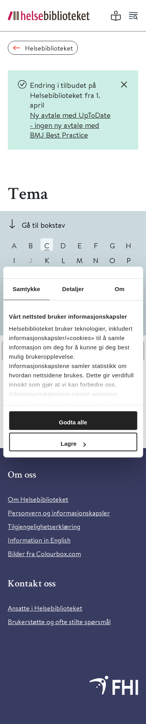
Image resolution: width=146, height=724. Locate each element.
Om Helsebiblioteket (38, 499)
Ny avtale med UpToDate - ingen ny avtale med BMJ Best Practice (70, 125)
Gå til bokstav (43, 225)
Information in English (39, 540)
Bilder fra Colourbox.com (44, 553)
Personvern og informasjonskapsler (59, 512)
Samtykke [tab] (26, 289)
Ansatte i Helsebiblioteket (45, 608)
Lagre (73, 443)
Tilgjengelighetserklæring (44, 526)
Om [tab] (120, 289)
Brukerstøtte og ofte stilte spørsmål (59, 621)
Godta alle (73, 422)
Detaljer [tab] (73, 289)
